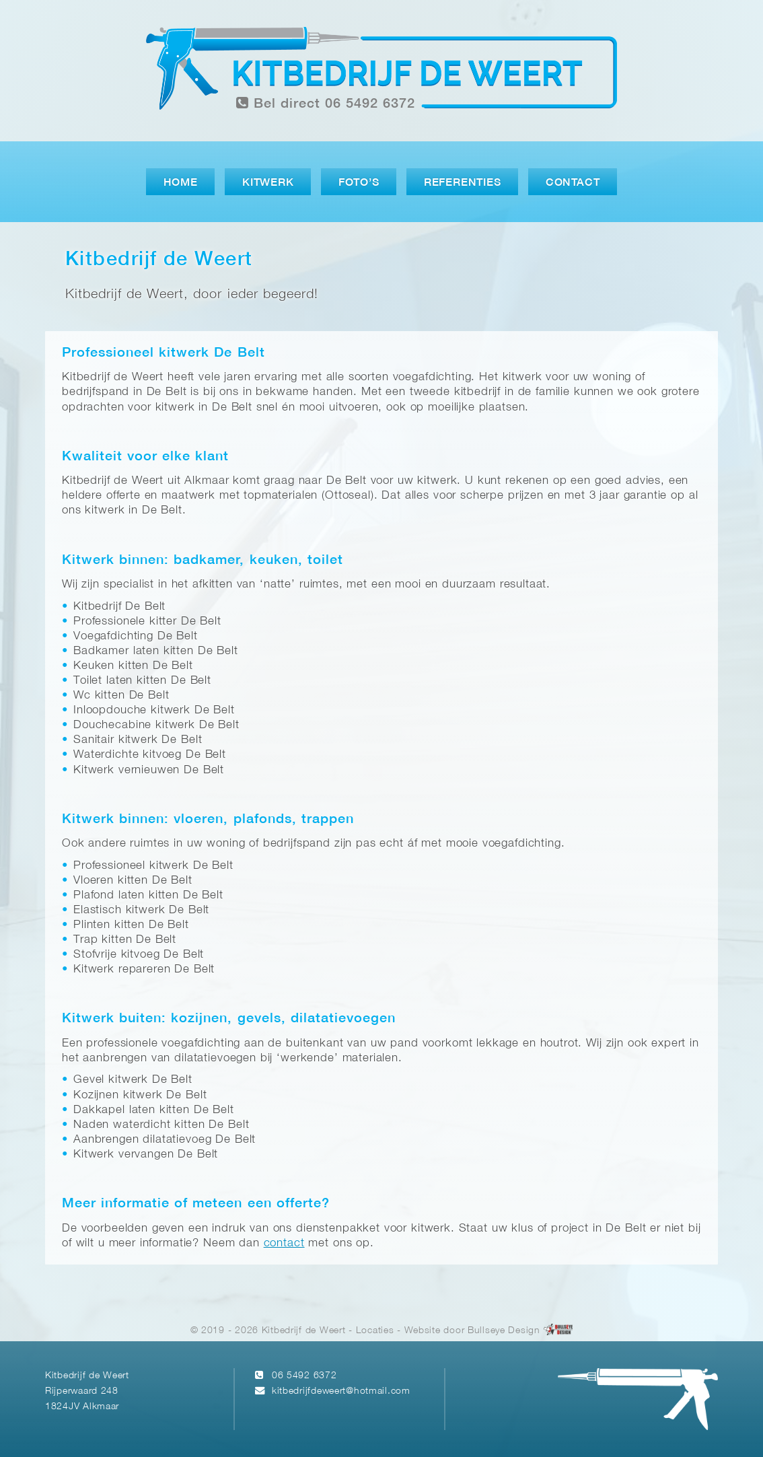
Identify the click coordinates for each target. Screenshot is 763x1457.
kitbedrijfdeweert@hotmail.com (341, 1391)
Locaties (375, 1330)
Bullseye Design (504, 1330)
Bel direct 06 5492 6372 (325, 103)
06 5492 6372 (304, 1376)
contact (284, 1243)
